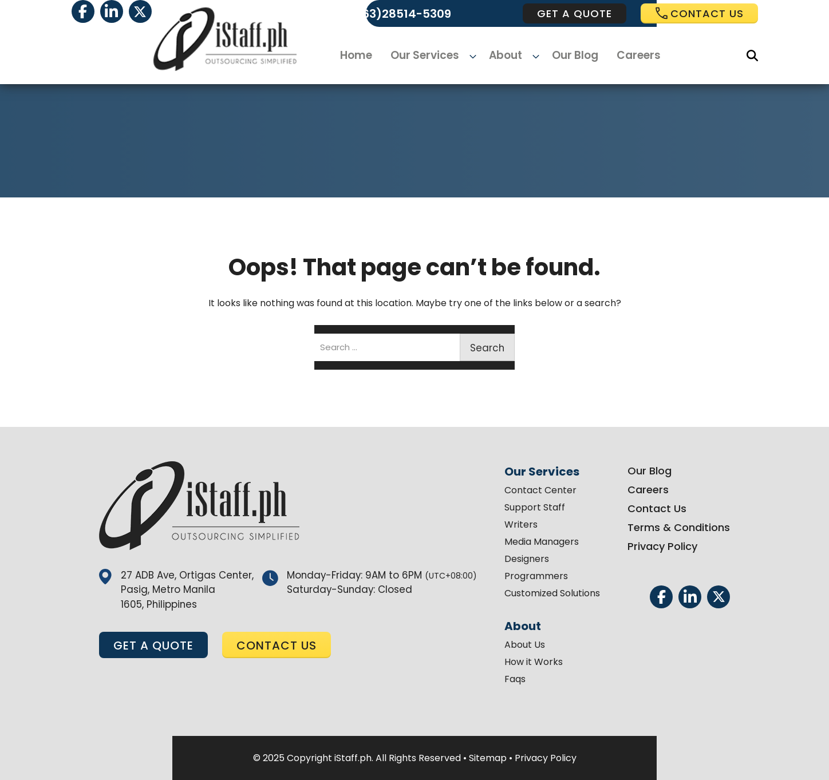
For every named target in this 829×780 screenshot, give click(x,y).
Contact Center (532, 490)
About (505, 56)
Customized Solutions (543, 593)
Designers (518, 558)
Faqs (506, 679)
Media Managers (533, 541)
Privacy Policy (654, 546)
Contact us (699, 13)
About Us (516, 644)
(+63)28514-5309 (400, 14)
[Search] (752, 55)
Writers (512, 524)
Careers (632, 56)
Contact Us (648, 508)
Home (364, 56)
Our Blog (570, 56)
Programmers (527, 576)
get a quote (574, 13)
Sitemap (488, 758)
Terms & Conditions (670, 527)
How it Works (525, 661)
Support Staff (526, 507)
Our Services (431, 56)
